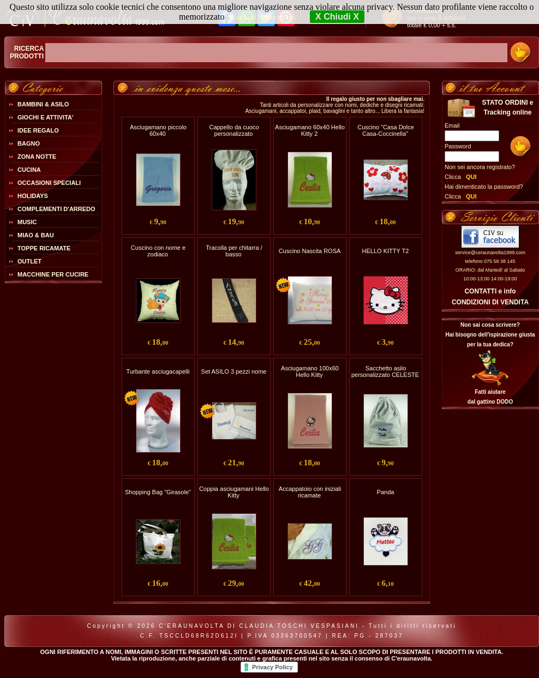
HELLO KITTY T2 (385, 251)
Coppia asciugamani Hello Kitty (234, 492)
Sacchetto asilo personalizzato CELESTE (385, 371)
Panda (385, 492)
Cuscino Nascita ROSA (310, 251)
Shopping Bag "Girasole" (158, 492)
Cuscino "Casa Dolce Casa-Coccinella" (385, 130)
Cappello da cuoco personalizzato (234, 130)
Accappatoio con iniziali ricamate (310, 492)
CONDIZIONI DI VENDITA (490, 302)
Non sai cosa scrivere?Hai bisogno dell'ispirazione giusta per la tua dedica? (490, 334)
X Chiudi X (337, 16)
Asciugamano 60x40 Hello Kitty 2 (310, 130)
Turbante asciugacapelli (158, 371)
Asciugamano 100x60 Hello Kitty (310, 371)
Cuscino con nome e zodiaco (158, 250)
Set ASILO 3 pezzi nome (234, 371)
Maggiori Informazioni (263, 17)
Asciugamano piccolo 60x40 (158, 130)
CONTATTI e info (490, 291)
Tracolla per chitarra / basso (234, 250)
